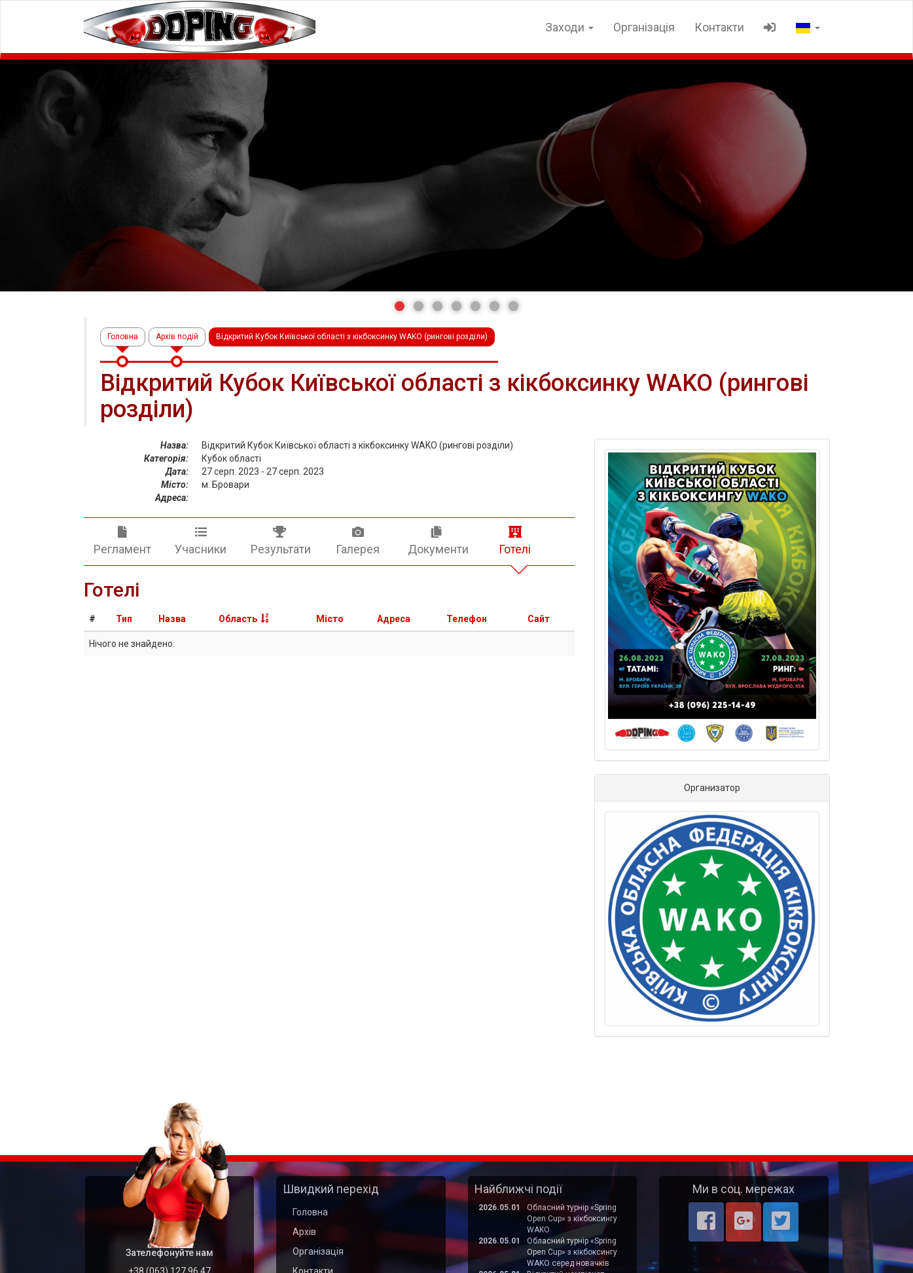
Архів (304, 1232)
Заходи (569, 27)
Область (238, 619)
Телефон (466, 619)
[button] (399, 306)
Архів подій (177, 336)
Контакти (719, 27)
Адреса (393, 619)
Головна (122, 336)
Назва (172, 619)
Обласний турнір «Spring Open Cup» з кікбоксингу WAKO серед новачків (572, 1252)
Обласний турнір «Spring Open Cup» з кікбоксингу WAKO (572, 1218)
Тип (124, 619)
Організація (644, 27)
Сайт (539, 619)
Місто (330, 619)
